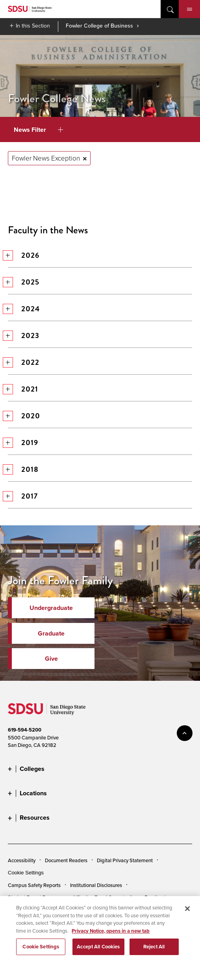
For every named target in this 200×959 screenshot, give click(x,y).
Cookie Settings (26, 873)
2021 (23, 389)
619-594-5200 (24, 730)
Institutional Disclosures (96, 885)
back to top (185, 733)
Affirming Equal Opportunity (103, 897)
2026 (23, 255)
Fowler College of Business (99, 26)
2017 (22, 496)
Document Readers (66, 860)
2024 (23, 308)
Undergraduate (51, 607)
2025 (23, 282)
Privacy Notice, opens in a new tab (111, 934)
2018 (23, 469)
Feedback (155, 897)
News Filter (38, 129)
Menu (189, 9)
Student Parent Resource (35, 897)
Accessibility (21, 860)
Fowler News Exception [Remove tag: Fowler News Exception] (46, 158)
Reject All (154, 950)
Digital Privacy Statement (125, 860)
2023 (23, 335)
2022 (23, 362)
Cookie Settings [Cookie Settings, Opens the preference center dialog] (40, 950)
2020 (24, 415)
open (170, 9)
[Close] (187, 912)
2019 (23, 442)
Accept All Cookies (98, 950)
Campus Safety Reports (34, 885)
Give (51, 658)
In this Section (33, 26)
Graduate (51, 633)
